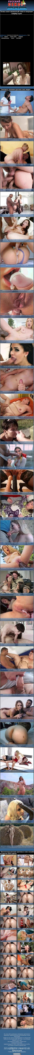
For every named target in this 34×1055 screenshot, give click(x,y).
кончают (18, 38)
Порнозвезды (23, 8)
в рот (12, 38)
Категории (10, 8)
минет (6, 36)
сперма (21, 36)
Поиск (16, 8)
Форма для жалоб (17, 1050)
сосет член (13, 36)
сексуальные (5, 38)
